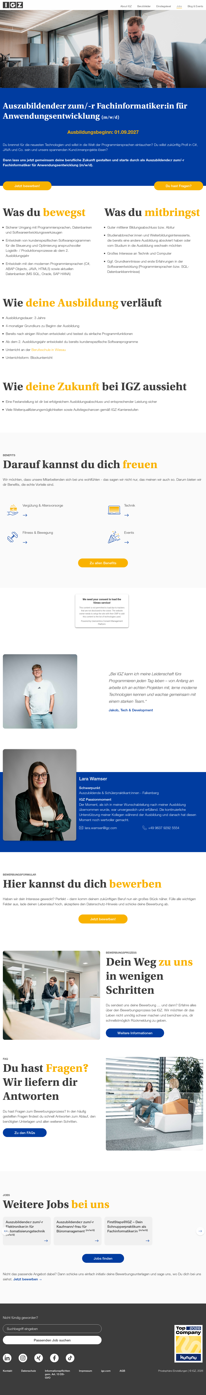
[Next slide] (200, 1231)
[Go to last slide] (5, 1231)
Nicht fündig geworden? (20, 1317)
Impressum (85, 1370)
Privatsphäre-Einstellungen (172, 1370)
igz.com (106, 1370)
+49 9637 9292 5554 (163, 828)
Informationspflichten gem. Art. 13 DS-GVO (57, 1374)
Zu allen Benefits (103, 563)
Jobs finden (103, 1258)
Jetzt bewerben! (27, 186)
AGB (122, 1370)
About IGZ (126, 6)
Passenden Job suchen (52, 1340)
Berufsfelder (144, 6)
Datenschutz (28, 1370)
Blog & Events (195, 6)
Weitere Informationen (134, 1033)
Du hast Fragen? (179, 186)
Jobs (179, 6)
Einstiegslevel (163, 6)
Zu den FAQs (24, 1133)
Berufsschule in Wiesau (48, 349)
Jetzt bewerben (25, 1279)
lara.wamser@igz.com (101, 828)
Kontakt (7, 1370)
